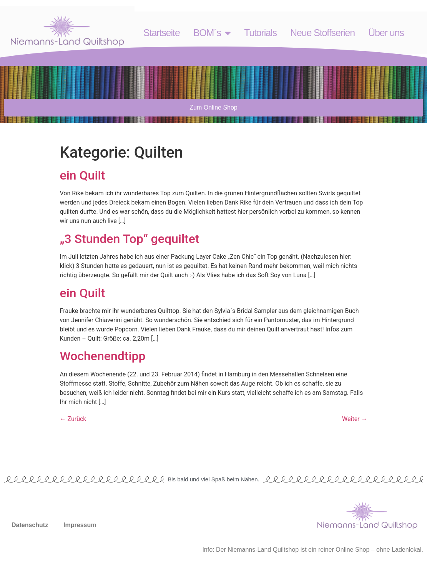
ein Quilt (82, 175)
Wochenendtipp (103, 356)
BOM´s (212, 33)
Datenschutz (30, 525)
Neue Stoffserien (322, 32)
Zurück (73, 419)
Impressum (79, 525)
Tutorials (260, 32)
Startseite (161, 32)
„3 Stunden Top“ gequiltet (129, 238)
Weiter (354, 419)
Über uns (386, 32)
